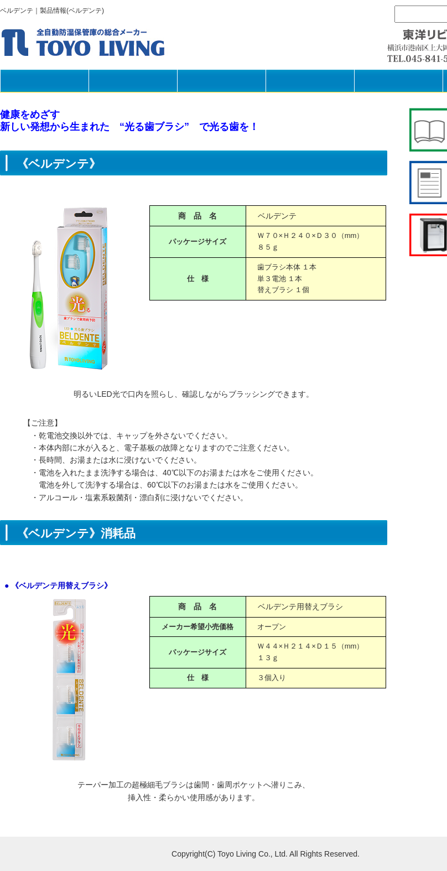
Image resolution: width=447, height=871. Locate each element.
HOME (44, 80)
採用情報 (398, 80)
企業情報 (310, 80)
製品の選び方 (221, 80)
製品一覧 (133, 80)
